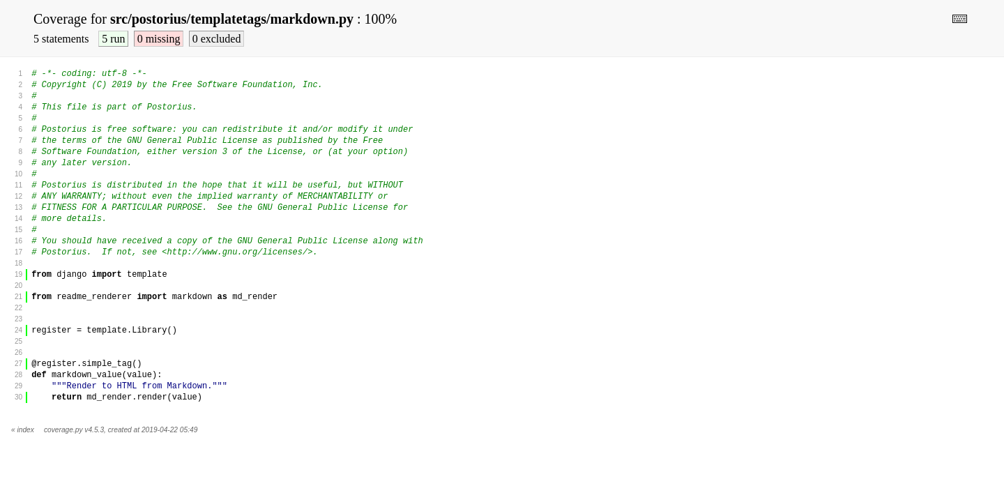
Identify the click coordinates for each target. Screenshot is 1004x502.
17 (18, 252)
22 (18, 308)
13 (18, 207)
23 (18, 319)
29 (18, 386)
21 (18, 297)
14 (18, 218)
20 (18, 285)
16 (18, 241)
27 (18, 363)
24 (18, 330)
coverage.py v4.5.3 (74, 430)
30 (18, 397)
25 (18, 341)
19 (18, 274)
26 (18, 352)
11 (18, 185)
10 (18, 174)
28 (18, 375)
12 (18, 196)
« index (22, 430)
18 (18, 263)
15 (18, 230)
